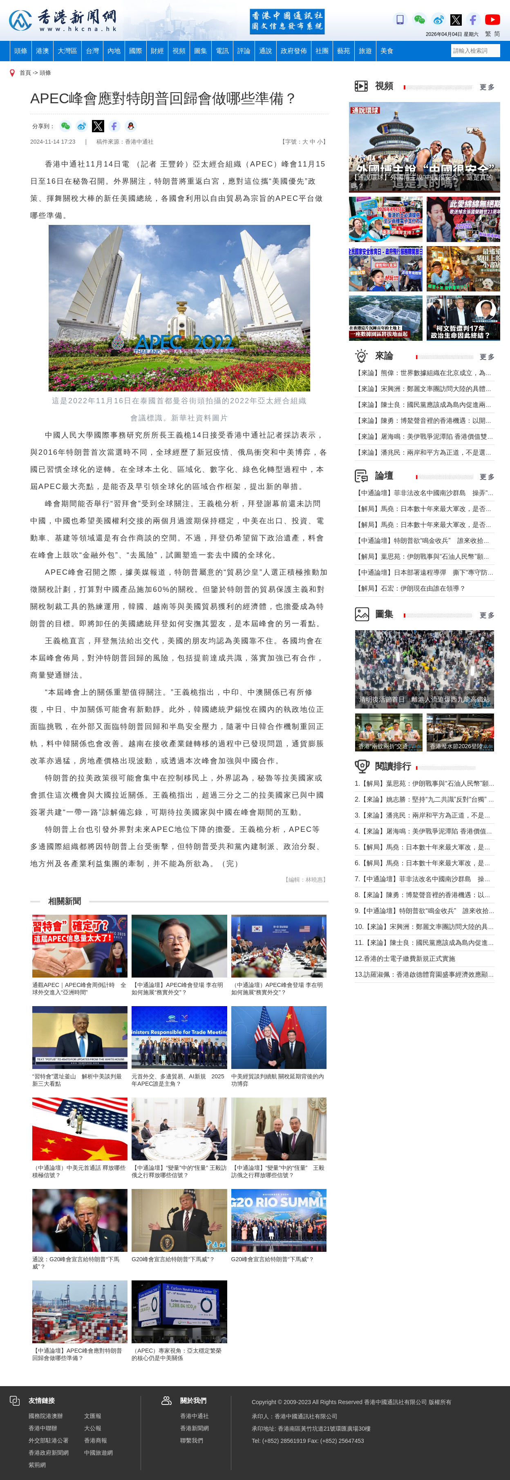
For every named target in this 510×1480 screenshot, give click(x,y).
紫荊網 (37, 1465)
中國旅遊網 (98, 1452)
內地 (114, 50)
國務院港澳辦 (46, 1416)
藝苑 (343, 50)
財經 (157, 50)
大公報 (92, 1428)
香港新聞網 (194, 1428)
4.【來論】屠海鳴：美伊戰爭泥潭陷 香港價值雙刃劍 (430, 831)
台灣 (92, 50)
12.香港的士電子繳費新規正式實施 (405, 958)
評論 (244, 50)
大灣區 (67, 50)
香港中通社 (194, 1416)
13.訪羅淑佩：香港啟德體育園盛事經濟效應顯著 (424, 974)
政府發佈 (294, 50)
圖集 (200, 50)
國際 (135, 50)
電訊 (222, 50)
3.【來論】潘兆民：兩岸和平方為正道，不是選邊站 (429, 815)
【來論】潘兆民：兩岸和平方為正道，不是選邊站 (427, 452)
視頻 (179, 50)
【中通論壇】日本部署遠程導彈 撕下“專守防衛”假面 (432, 572)
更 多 (487, 87)
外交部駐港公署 (49, 1440)
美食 (387, 50)
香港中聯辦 (43, 1428)
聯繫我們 (191, 1440)
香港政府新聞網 (49, 1452)
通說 (265, 50)
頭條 (20, 50)
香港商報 (95, 1440)
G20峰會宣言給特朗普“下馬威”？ (173, 1259)
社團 (322, 50)
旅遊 (365, 50)
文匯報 (92, 1416)
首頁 (25, 72)
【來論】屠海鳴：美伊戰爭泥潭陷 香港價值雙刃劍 (427, 436)
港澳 (42, 50)
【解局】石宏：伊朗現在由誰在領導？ (410, 588)
